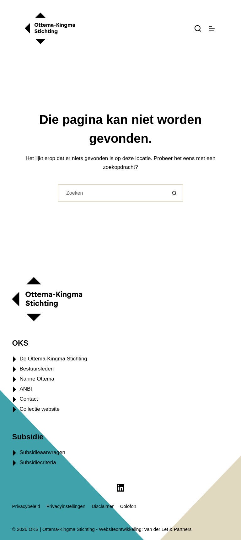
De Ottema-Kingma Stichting (53, 359)
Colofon (128, 506)
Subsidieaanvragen (42, 452)
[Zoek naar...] (112, 193)
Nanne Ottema (36, 379)
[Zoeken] (198, 28)
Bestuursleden (36, 369)
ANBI (25, 389)
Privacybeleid (26, 506)
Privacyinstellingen (65, 506)
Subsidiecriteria (37, 462)
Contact (28, 399)
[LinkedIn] (120, 488)
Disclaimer (103, 506)
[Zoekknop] (174, 193)
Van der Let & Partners (167, 529)
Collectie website (39, 409)
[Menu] (212, 28)
